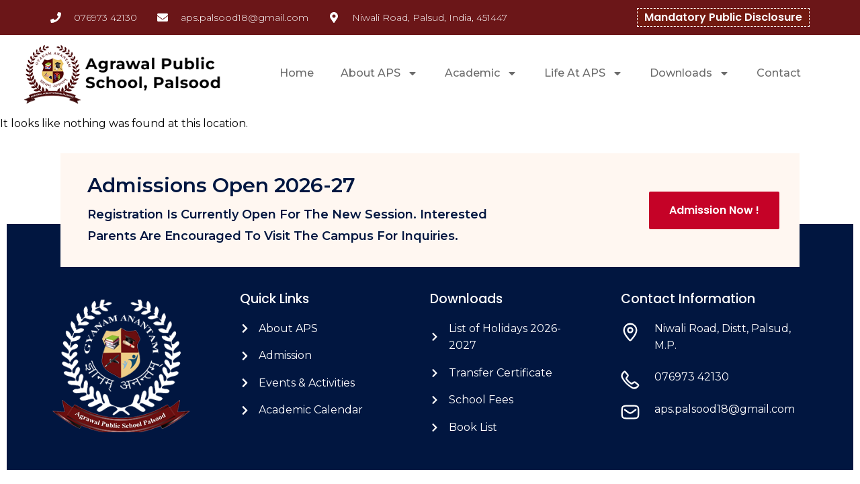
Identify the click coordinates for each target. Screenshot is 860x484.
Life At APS (583, 73)
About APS (379, 73)
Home (297, 73)
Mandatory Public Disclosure (723, 17)
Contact (779, 73)
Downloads (690, 73)
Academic (481, 73)
